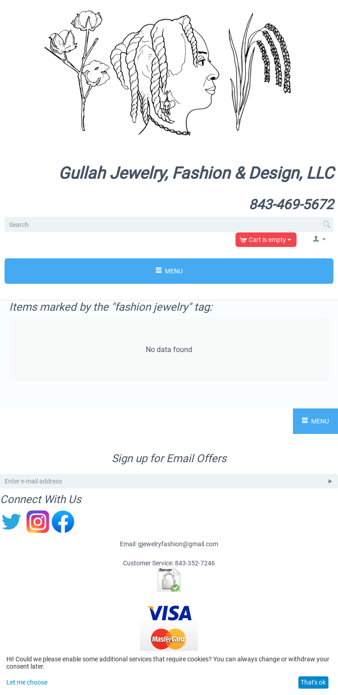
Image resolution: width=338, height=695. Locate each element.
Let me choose (26, 682)
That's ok (313, 682)
